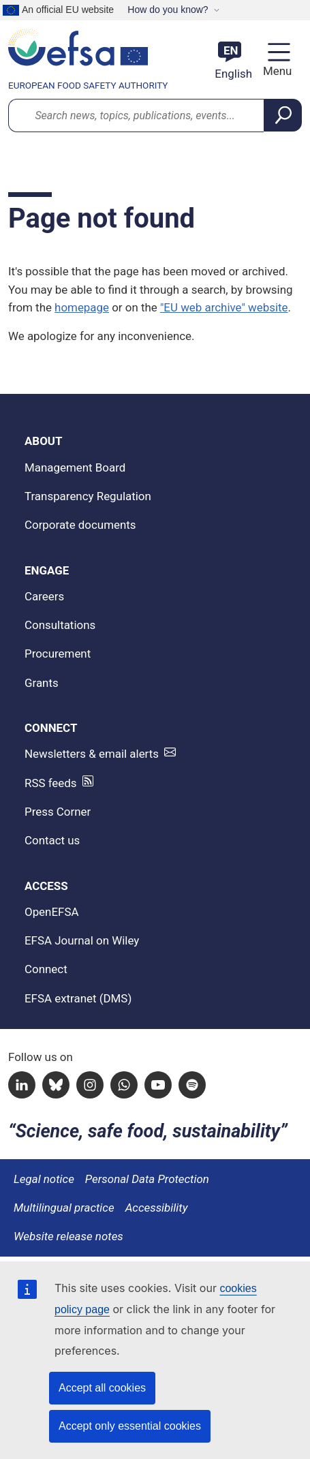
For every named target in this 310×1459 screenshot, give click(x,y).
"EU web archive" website (224, 307)
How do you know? (167, 9)
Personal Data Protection (147, 1179)
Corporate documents (80, 525)
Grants (42, 683)
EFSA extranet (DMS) (78, 998)
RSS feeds (51, 783)
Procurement (58, 653)
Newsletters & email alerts (92, 754)
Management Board (75, 467)
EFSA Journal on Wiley (82, 940)
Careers (44, 596)
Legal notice (44, 1179)
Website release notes (68, 1236)
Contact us (52, 840)
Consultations (60, 625)
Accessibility (156, 1207)
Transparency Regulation (88, 496)
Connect (46, 969)
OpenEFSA (51, 912)
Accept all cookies (102, 1388)
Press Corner (58, 811)
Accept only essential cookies (130, 1426)
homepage (82, 307)
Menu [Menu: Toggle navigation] (275, 71)
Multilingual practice (64, 1207)
